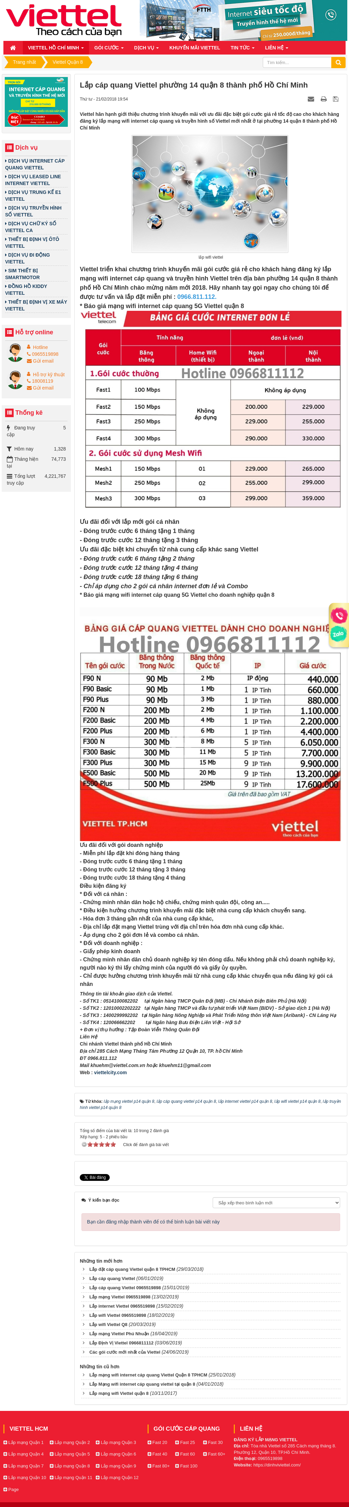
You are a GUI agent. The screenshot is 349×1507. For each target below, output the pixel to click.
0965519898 (43, 354)
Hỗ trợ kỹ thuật (49, 374)
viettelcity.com (110, 1072)
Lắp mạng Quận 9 (116, 1465)
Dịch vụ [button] (146, 50)
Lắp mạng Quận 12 (117, 1477)
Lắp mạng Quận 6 (116, 1454)
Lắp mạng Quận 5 (70, 1454)
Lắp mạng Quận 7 (23, 1465)
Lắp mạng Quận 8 (70, 1465)
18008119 (40, 381)
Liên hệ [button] (276, 50)
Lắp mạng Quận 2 (70, 1442)
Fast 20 (157, 1442)
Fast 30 (213, 1442)
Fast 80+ (159, 1465)
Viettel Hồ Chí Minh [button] (56, 50)
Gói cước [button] (109, 50)
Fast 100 (186, 1465)
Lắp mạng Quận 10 (24, 1477)
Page (11, 1489)
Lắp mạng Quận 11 (71, 1477)
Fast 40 (157, 1454)
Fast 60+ (214, 1454)
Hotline (40, 347)
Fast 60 (185, 1454)
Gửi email (40, 361)
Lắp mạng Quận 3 (116, 1442)
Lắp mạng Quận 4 (23, 1454)
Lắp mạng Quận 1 (23, 1442)
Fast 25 (185, 1442)
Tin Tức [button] (243, 50)
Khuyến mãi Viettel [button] (194, 47)
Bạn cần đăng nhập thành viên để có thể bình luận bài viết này (153, 1221)
